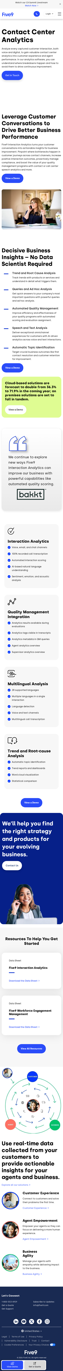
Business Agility (31, 1274)
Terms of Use (18, 1337)
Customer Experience (35, 1208)
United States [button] (32, 1331)
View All (31, 1048)
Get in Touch (12, 75)
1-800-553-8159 (37, 15)
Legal (4, 1337)
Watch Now (31, 5)
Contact (12, 865)
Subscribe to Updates (43, 1302)
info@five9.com (40, 1305)
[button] (60, 4)
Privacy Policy (36, 1337)
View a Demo (12, 178)
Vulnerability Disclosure (15, 1341)
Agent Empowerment (34, 1239)
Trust (34, 1341)
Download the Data (24, 980)
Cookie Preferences (14, 1345)
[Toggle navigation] (60, 13)
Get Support (8, 1309)
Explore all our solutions (15, 1185)
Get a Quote (8, 1305)
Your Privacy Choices (38, 1345)
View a (12, 367)
